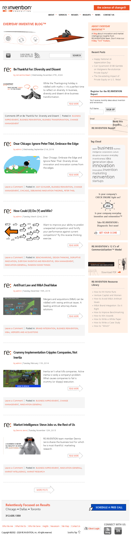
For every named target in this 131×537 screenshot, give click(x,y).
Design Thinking (61, 257)
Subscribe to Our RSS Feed (30, 55)
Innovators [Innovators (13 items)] (97, 170)
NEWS (97, 15)
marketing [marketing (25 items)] (99, 173)
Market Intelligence (15, 471)
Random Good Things (39, 265)
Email (92, 118)
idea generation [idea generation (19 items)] (101, 160)
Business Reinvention (30, 120)
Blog (107, 531)
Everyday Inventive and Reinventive (35, 261)
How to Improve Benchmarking (109, 312)
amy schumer (43, 187)
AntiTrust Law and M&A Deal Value (35, 285)
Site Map (65, 526)
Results (74, 15)
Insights (87, 15)
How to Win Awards (103, 315)
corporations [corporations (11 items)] (107, 152)
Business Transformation (55, 120)
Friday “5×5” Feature (101, 41)
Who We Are (7, 526)
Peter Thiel (69, 190)
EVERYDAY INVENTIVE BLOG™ (24, 24)
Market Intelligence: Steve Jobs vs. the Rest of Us (44, 425)
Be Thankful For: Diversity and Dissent (37, 69)
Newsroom (54, 526)
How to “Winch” (102, 326)
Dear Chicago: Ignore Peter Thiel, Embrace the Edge (45, 144)
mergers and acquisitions (24, 332)
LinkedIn (8, 55)
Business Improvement (47, 401)
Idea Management (64, 261)
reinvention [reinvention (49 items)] (103, 177)
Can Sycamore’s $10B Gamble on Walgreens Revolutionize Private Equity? (108, 69)
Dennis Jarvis (21, 430)
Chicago (24, 190)
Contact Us (108, 15)
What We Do (20, 526)
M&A (7, 332)
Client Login (93, 528)
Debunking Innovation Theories (47, 190)
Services (63, 15)
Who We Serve (34, 526)
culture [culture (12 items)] (116, 152)
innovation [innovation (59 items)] (103, 165)
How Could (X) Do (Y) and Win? (32, 211)
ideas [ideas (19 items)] (110, 162)
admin (19, 149)
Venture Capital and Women (107, 295)
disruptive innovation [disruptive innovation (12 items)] (100, 155)
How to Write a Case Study (107, 322)
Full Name (94, 108)
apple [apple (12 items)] (94, 149)
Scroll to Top (72, 532)
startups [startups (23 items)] (97, 181)
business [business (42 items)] (105, 147)
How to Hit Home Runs (105, 292)
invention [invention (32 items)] (110, 169)
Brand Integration (45, 328)
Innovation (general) (15, 265)
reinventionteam (23, 75)
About (51, 15)
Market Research (36, 471)
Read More (75, 103)
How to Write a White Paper (107, 319)
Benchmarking (43, 257)
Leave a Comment (14, 187)
